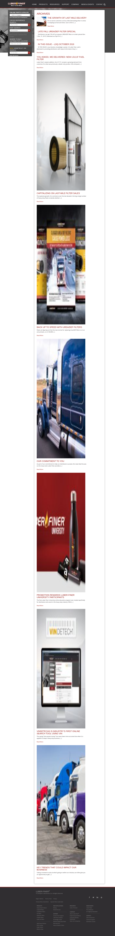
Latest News (89, 908)
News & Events (87, 4)
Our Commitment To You (50, 461)
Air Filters (39, 913)
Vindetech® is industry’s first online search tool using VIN (58, 732)
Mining (55, 908)
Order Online (40, 927)
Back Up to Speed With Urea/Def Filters (59, 327)
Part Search (15, 28)
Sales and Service (90, 917)
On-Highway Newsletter (92, 911)
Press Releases (89, 909)
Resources (55, 4)
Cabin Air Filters (40, 919)
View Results (29, 25)
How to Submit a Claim (58, 925)
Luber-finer (17, 3)
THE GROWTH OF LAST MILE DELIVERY (67, 18)
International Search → (16, 44)
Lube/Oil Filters (40, 909)
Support (65, 4)
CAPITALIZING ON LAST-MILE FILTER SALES (58, 193)
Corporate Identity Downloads (74, 918)
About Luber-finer (74, 913)
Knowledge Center (57, 919)
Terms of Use (48, 898)
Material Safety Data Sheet (59, 921)
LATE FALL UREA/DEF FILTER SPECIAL (57, 31)
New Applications (58, 906)
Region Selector (39, 898)
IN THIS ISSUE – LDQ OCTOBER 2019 (56, 44)
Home (34, 4)
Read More (51, 26)
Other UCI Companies (75, 921)
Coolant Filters (40, 917)
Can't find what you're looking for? (18, 17)
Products (43, 4)
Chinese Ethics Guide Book (42, 902)
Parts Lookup (40, 925)
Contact (99, 4)
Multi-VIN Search (14, 55)
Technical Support (90, 919)
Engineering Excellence (75, 915)
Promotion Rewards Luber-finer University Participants (56, 596)
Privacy (55, 898)
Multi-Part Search (14, 25)
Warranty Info (56, 923)
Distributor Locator (90, 921)
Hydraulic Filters (40, 915)
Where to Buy (40, 929)
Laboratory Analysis (58, 917)
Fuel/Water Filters (41, 911)
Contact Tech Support (58, 915)
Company (75, 4)
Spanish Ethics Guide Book (56, 902)
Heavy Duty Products (42, 908)
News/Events (89, 906)
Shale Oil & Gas (57, 909)
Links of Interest (73, 908)
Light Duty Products (41, 923)
